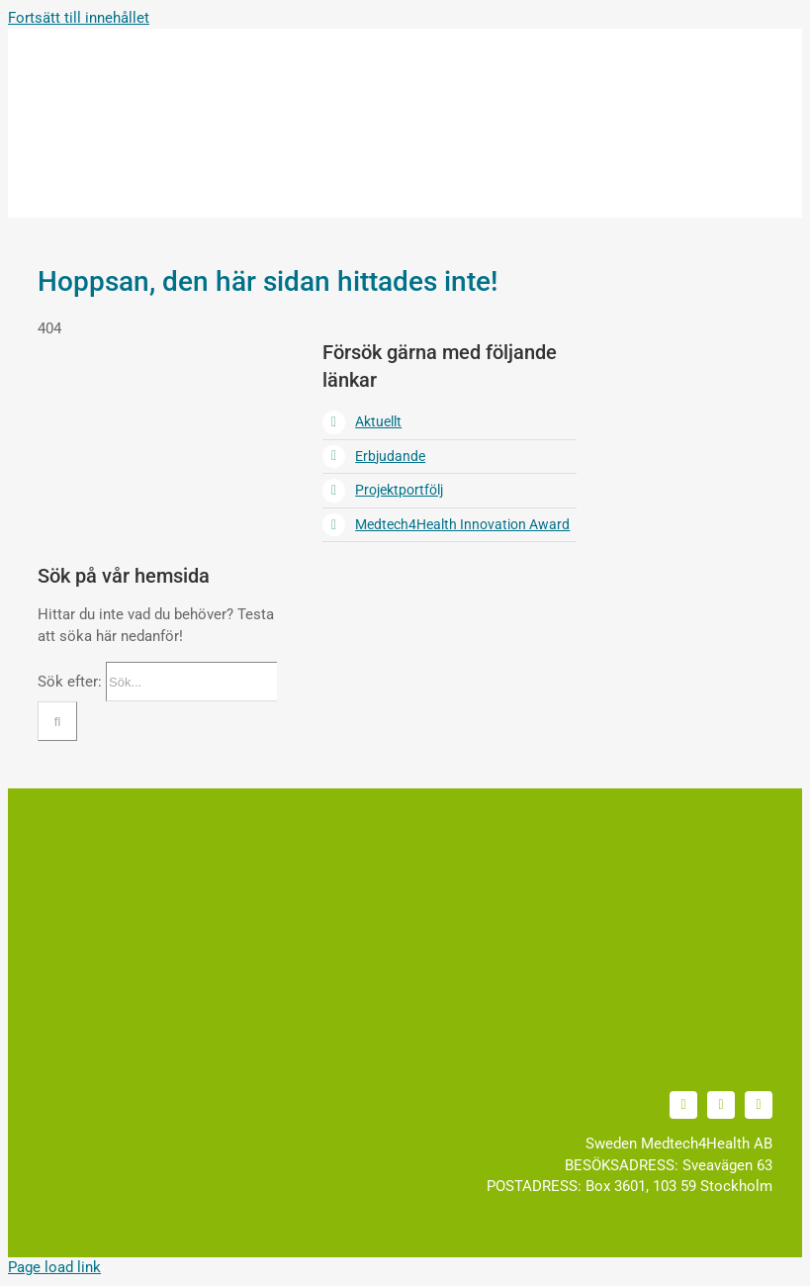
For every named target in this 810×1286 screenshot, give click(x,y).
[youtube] (721, 1105)
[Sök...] (191, 681)
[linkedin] (683, 1105)
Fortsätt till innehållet (78, 18)
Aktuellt (378, 421)
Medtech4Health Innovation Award (462, 524)
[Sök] (57, 721)
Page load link (54, 1267)
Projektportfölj (399, 490)
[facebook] (758, 1105)
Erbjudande (390, 456)
